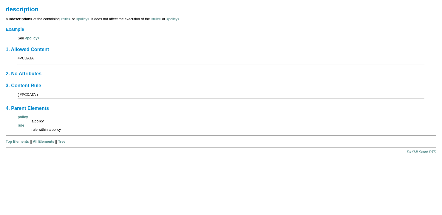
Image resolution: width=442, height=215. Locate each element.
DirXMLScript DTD (421, 152)
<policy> (82, 19)
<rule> (66, 19)
